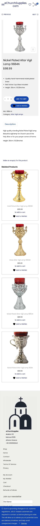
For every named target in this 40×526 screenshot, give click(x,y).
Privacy (6, 468)
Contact (6, 457)
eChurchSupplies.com (15, 4)
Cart (5, 482)
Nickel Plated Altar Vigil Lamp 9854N (20, 314)
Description (10, 124)
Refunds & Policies (10, 490)
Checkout (7, 486)
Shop (5, 449)
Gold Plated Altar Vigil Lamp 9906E (20, 206)
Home (5, 453)
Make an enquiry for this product (15, 160)
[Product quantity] (8, 98)
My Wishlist (7, 479)
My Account (7, 475)
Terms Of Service (9, 464)
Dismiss (23, 523)
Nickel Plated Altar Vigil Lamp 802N (20, 368)
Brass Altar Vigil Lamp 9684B (20, 260)
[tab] (20, 124)
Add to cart (21, 99)
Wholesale (7, 460)
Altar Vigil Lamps (17, 114)
